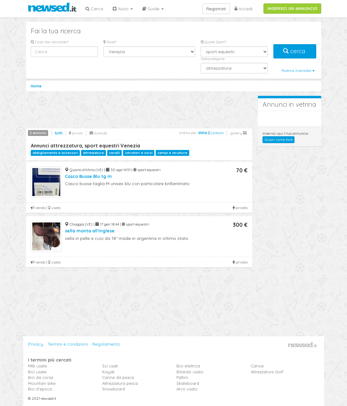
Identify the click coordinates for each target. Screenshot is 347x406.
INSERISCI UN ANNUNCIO (292, 8)
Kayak (108, 371)
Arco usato (187, 388)
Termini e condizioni (68, 344)
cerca (295, 51)
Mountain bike (42, 383)
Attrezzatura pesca (120, 383)
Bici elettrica (188, 365)
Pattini (182, 377)
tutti (58, 133)
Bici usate (37, 371)
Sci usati (110, 365)
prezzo (218, 132)
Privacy (35, 344)
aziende (98, 133)
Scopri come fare (278, 139)
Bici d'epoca (40, 388)
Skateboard (187, 383)
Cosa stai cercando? (49, 42)
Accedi (244, 9)
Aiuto (122, 9)
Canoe (257, 365)
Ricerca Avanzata (298, 70)
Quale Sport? (213, 42)
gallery (238, 133)
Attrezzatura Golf (267, 371)
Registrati (216, 9)
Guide (153, 9)
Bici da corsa (40, 377)
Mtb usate (37, 365)
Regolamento (106, 344)
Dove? (109, 42)
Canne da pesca (118, 377)
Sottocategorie (213, 58)
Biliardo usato (189, 371)
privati (76, 133)
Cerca (94, 9)
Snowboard (113, 388)
